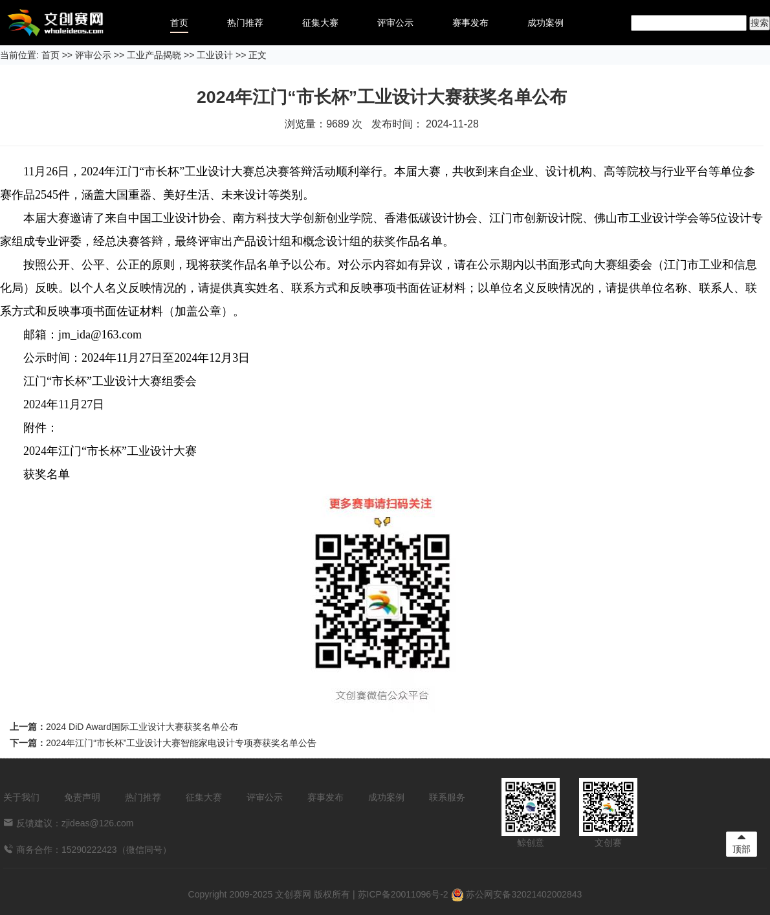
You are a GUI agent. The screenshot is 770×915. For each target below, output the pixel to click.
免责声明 (82, 797)
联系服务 (447, 797)
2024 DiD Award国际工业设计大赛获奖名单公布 (142, 727)
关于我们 (21, 797)
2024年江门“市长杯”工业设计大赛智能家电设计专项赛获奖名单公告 (181, 743)
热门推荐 (245, 22)
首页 (179, 22)
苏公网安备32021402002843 (516, 894)
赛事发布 (470, 22)
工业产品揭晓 (154, 55)
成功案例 (545, 22)
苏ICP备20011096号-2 (403, 894)
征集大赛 (320, 22)
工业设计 (215, 55)
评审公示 (395, 22)
